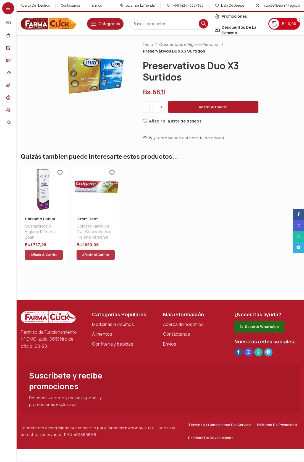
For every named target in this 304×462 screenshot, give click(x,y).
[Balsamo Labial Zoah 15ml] (44, 189)
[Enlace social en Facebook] (238, 339)
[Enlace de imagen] (48, 303)
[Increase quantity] (161, 107)
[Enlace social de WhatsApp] (258, 339)
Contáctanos (176, 321)
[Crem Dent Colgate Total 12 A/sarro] (95, 189)
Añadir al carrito (213, 107)
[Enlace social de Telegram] (268, 339)
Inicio (148, 44)
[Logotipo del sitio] (48, 23)
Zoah (30, 237)
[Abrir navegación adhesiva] (105, 23)
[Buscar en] (169, 24)
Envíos (169, 331)
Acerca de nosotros (183, 311)
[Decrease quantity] (146, 107)
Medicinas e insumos (113, 311)
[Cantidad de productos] (154, 107)
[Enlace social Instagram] (248, 339)
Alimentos (102, 321)
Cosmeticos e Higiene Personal (189, 44)
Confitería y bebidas (112, 331)
